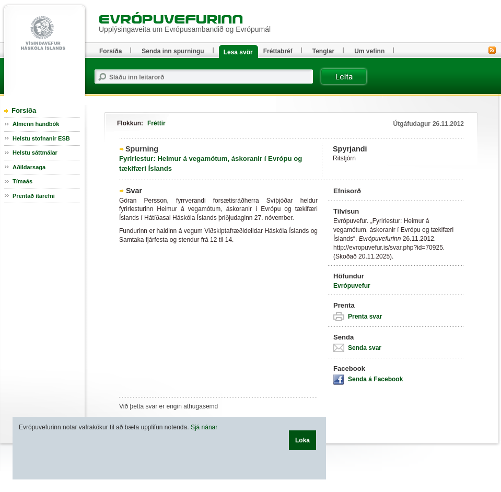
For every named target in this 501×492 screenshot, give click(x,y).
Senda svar (364, 348)
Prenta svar (365, 316)
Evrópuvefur (351, 285)
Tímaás (22, 181)
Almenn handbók (36, 124)
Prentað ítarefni (34, 196)
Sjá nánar (204, 427)
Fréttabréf (278, 51)
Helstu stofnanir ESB (41, 138)
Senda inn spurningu (173, 51)
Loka (302, 440)
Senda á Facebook (375, 379)
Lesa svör (238, 52)
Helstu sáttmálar (35, 152)
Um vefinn (369, 51)
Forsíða (23, 110)
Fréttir (156, 123)
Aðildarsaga (29, 167)
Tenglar (323, 51)
